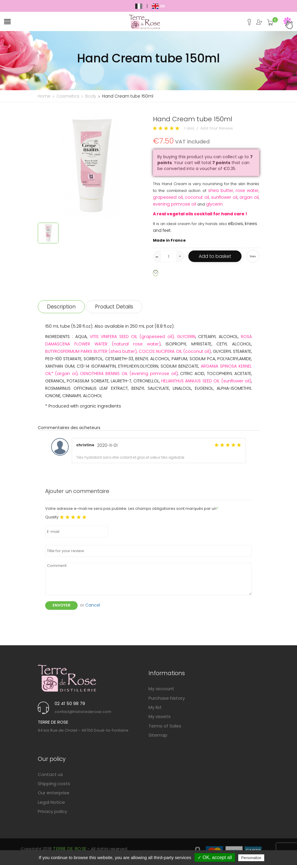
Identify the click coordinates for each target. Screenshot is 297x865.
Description (61, 306)
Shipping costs (54, 783)
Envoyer (61, 605)
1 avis (189, 128)
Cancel (92, 605)
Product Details (114, 306)
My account (161, 688)
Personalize (251, 858)
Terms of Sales (164, 726)
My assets (159, 716)
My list (155, 707)
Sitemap (157, 735)
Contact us (50, 774)
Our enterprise (53, 793)
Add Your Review (216, 128)
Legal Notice (51, 802)
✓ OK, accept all (215, 857)
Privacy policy (52, 811)
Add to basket (215, 256)
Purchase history (166, 698)
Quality (51, 517)
